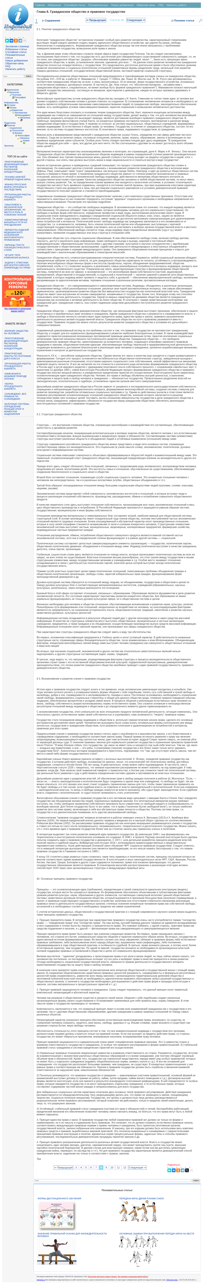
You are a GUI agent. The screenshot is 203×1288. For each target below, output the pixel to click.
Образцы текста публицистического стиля (16, 247)
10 (111, 1167)
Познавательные (98, 5)
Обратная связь (14, 63)
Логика (12, 107)
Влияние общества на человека (16, 332)
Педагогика (10, 123)
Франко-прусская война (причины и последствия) (15, 187)
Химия (26, 140)
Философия (23, 135)
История (11, 105)
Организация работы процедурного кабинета (17, 197)
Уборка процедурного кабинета (13, 386)
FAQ (7, 66)
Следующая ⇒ (136, 20)
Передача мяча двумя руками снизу (141, 1198)
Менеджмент (24, 115)
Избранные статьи (16, 49)
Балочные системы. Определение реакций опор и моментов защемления (17, 409)
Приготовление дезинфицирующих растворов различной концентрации (16, 167)
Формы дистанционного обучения (59, 1198)
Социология (15, 128)
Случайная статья (15, 52)
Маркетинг (17, 110)
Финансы (24, 138)
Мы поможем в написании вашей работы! (133, 1276)
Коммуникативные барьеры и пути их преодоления (16, 222)
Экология (9, 145)
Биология (14, 92)
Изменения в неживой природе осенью (15, 376)
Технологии (18, 130)
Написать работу (15, 69)
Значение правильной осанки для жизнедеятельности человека (72, 1234)
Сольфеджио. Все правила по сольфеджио (15, 396)
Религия (11, 125)
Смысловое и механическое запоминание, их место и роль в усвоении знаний (15, 209)
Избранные (54, 5)
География (20, 97)
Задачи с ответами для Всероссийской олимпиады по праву (17, 265)
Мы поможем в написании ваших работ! (17, 309)
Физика (18, 133)
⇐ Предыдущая (96, 20)
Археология (13, 90)
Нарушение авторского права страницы (102, 1276)
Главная (40, 5)
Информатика (11, 102)
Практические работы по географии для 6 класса (17, 356)
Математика (21, 112)
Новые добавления (16, 60)
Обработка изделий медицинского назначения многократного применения (16, 235)
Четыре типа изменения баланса (16, 256)
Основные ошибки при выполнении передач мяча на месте (156, 1233)
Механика (25, 117)
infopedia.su (41, 1280)
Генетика (16, 95)
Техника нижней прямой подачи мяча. (17, 178)
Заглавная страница (17, 46)
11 (118, 1167)
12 (124, 1167)
